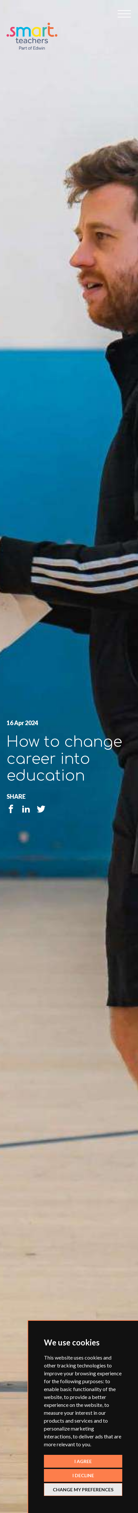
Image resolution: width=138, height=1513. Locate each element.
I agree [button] (83, 1461)
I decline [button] (83, 1475)
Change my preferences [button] (83, 1489)
